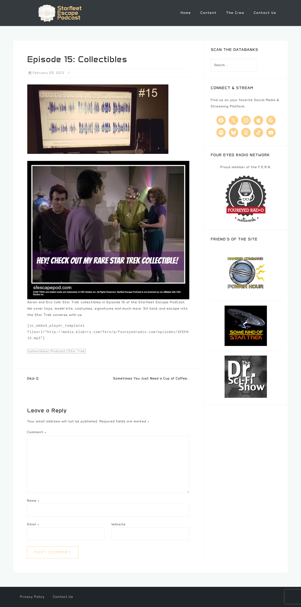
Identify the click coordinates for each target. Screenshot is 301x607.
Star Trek (76, 351)
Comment (36, 432)
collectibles (38, 351)
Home (186, 13)
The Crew (235, 13)
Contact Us (265, 13)
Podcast (58, 351)
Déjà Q (33, 378)
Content (208, 13)
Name (33, 500)
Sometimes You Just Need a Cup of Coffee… (151, 378)
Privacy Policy (32, 597)
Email (33, 524)
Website (118, 524)
